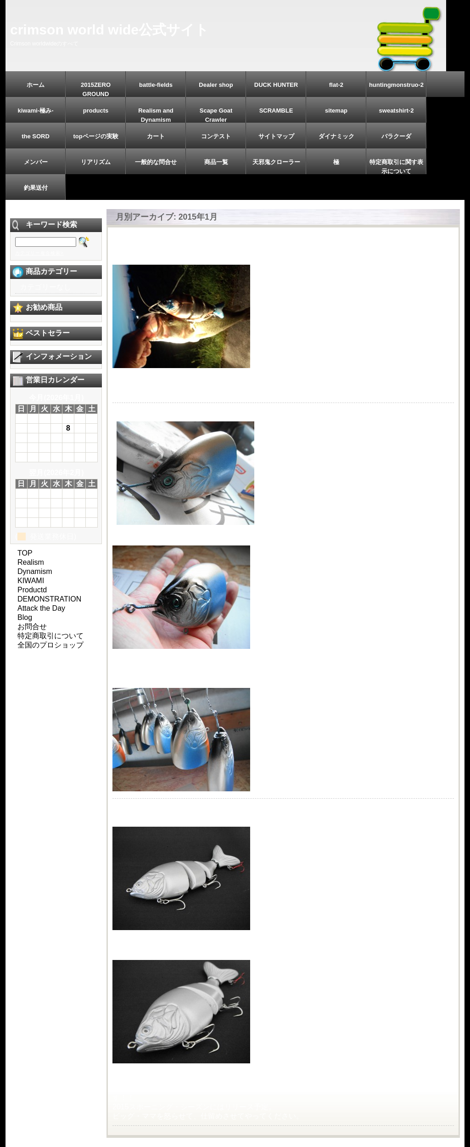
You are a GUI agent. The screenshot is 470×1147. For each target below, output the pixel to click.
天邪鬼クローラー (276, 162)
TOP (25, 553)
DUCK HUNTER (276, 84)
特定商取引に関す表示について (396, 166)
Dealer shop (216, 84)
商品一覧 (216, 162)
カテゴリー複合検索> (39, 253)
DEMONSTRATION (49, 599)
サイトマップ (276, 136)
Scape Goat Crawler (216, 115)
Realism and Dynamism (155, 115)
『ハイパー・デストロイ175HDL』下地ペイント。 (211, 412)
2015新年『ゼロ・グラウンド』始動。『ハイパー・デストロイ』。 (238, 807)
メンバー (36, 162)
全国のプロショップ (50, 645)
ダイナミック (336, 136)
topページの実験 (95, 136)
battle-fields (156, 84)
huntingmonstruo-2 (396, 84)
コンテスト (216, 136)
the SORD (36, 136)
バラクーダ (396, 136)
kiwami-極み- (35, 110)
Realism (30, 562)
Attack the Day (41, 608)
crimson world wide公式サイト (109, 29)
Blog (24, 617)
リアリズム (96, 162)
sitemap (336, 110)
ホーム (36, 84)
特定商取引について (50, 636)
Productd (32, 590)
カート (156, 136)
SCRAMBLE (276, 110)
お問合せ (32, 626)
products (96, 110)
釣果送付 (36, 187)
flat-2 (336, 84)
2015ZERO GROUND (96, 89)
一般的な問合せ (156, 162)
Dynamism (34, 571)
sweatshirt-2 (396, 110)
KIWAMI (30, 581)
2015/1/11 (133, 245)
